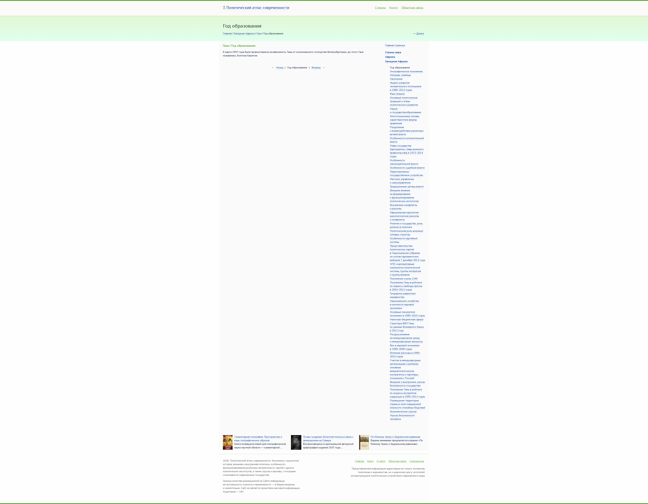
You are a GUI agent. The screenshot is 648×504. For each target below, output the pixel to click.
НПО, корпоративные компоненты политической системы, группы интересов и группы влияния (405, 269)
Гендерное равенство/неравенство (403, 295)
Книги (393, 8)
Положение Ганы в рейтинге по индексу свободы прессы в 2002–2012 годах (406, 286)
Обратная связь (412, 8)
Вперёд (316, 67)
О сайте (381, 461)
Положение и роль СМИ (403, 278)
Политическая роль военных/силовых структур (406, 232)
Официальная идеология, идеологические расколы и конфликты (404, 216)
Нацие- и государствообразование (405, 110)
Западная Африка (244, 33)
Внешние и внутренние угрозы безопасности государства (407, 383)
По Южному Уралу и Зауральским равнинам (395, 437)
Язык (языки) (397, 93)
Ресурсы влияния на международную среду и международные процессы (406, 338)
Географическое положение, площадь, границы (406, 73)
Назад (279, 67)
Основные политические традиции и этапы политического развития (404, 101)
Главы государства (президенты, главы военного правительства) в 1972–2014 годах (407, 151)
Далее (420, 33)
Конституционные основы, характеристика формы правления (405, 120)
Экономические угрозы (403, 411)
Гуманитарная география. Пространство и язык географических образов (258, 438)
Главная (227, 33)
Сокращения (417, 461)
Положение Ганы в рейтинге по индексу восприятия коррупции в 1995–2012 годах (407, 393)
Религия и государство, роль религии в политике (406, 225)
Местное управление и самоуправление (402, 181)
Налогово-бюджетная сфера (406, 319)
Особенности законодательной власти (404, 162)
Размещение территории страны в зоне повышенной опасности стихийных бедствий (407, 404)
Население (396, 79)
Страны (380, 8)
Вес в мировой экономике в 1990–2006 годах (405, 347)
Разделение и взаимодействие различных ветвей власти (406, 131)
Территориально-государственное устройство (406, 173)
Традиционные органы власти (407, 186)
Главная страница (395, 45)
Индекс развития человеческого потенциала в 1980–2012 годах (405, 86)
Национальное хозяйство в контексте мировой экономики (404, 304)
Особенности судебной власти (407, 167)
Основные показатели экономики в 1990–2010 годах (407, 313)
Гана (258, 33)
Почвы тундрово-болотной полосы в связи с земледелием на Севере (328, 438)
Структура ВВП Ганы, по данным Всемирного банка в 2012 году (407, 327)
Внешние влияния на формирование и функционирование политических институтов (404, 196)
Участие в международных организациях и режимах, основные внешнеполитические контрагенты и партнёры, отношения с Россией (405, 369)
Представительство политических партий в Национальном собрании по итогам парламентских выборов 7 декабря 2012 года (407, 253)
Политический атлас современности (257, 7)
